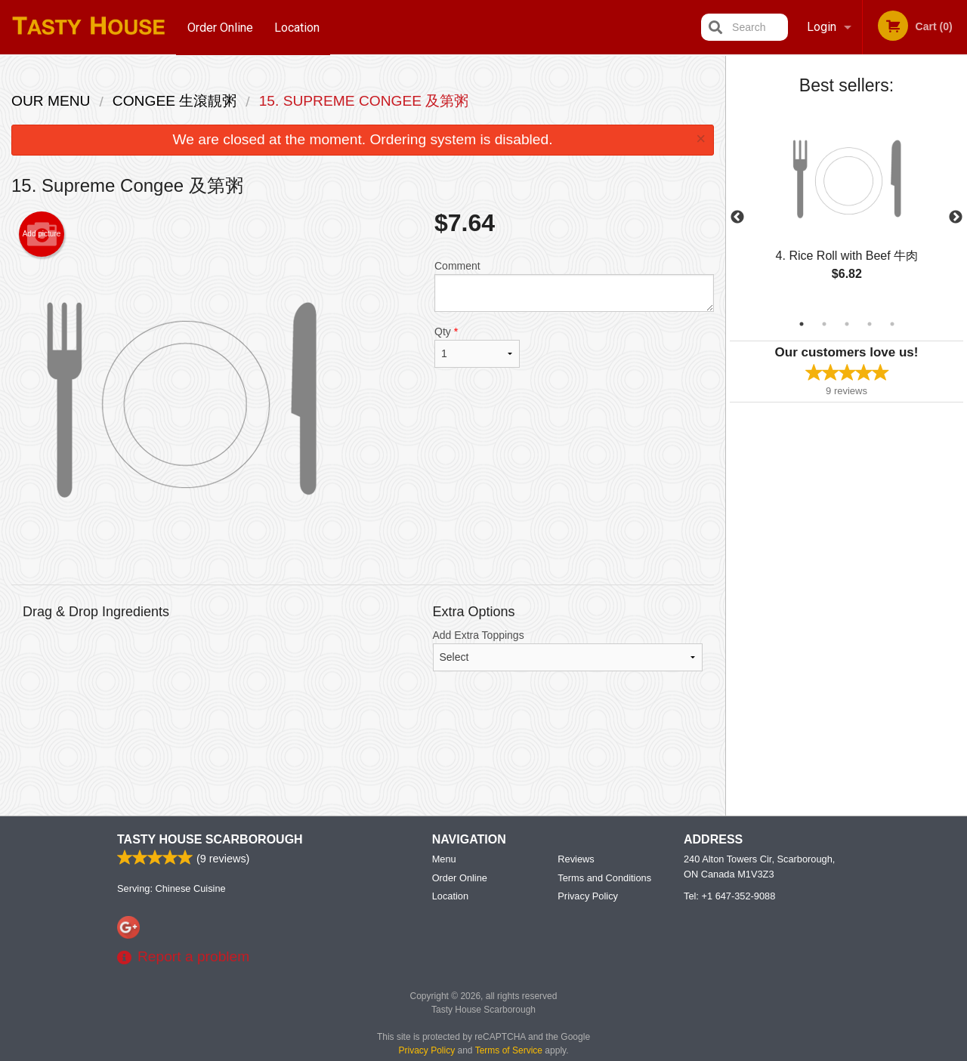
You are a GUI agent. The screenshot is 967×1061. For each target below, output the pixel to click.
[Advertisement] (362, 755)
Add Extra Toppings (568, 650)
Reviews (576, 859)
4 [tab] (869, 324)
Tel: (729, 896)
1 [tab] (801, 324)
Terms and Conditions (604, 878)
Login (821, 27)
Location (297, 27)
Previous (737, 217)
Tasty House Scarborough (210, 840)
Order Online (220, 27)
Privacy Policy (588, 896)
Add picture (42, 234)
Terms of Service (508, 1051)
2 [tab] (824, 324)
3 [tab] (846, 324)
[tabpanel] (846, 208)
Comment (574, 286)
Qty (477, 346)
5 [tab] (892, 324)
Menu (444, 859)
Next (955, 217)
